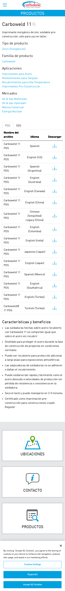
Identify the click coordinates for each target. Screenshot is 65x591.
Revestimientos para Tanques (20, 78)
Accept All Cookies (32, 586)
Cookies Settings (32, 566)
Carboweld (8, 61)
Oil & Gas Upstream (14, 103)
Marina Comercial (13, 107)
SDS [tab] (18, 125)
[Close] (61, 547)
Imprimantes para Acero (17, 74)
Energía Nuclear (12, 111)
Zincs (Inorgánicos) (13, 49)
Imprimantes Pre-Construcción (21, 86)
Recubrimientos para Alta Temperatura (26, 82)
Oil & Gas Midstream (14, 99)
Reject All (32, 576)
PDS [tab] (7, 125)
